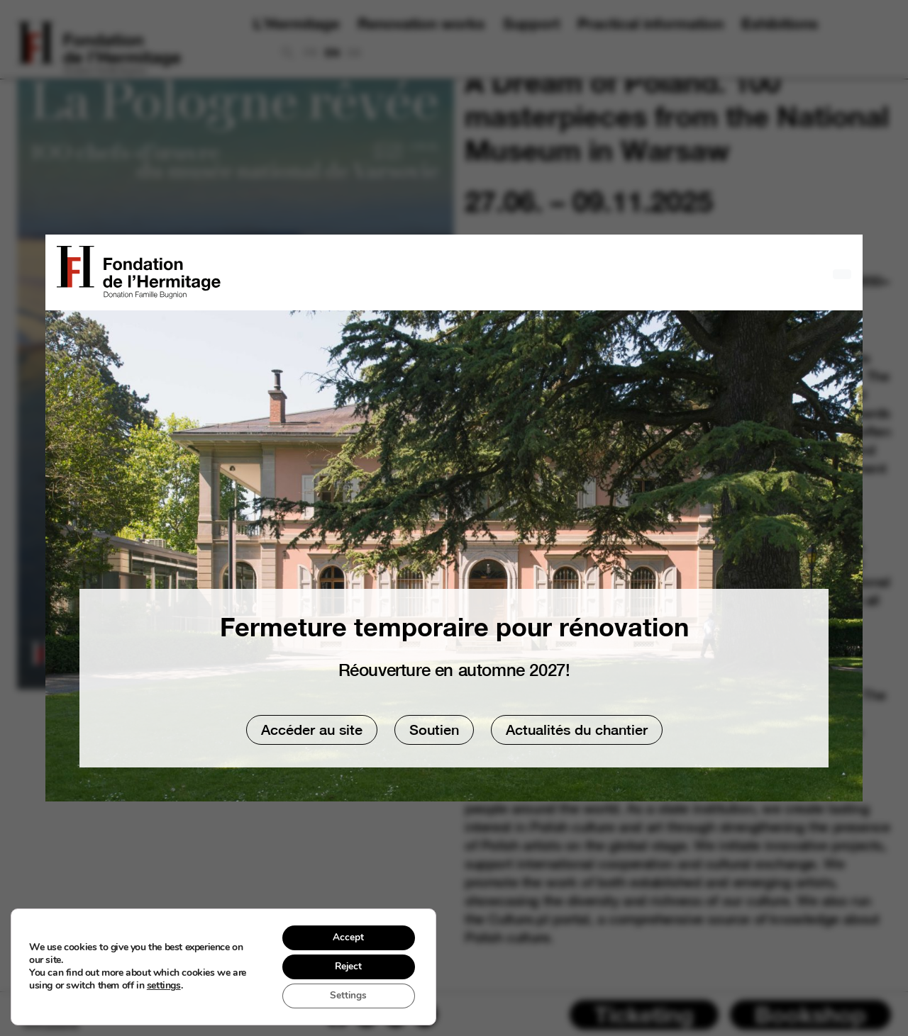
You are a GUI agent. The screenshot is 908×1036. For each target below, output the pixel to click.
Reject (347, 965)
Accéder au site (311, 729)
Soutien (434, 729)
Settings (346, 995)
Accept (346, 935)
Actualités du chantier (577, 729)
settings (164, 985)
